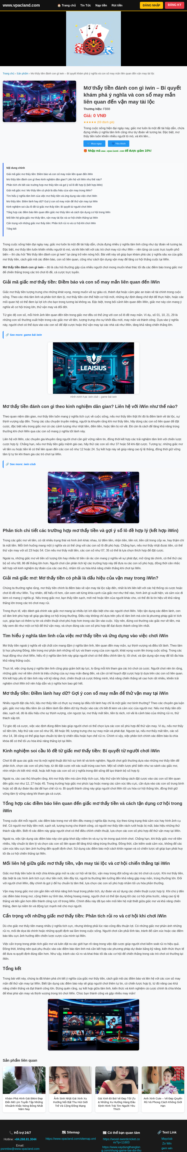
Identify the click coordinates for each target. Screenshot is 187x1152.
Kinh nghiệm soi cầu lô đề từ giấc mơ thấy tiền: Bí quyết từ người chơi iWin (49, 206)
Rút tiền (117, 5)
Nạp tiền (101, 5)
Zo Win (167, 1143)
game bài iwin (33, 334)
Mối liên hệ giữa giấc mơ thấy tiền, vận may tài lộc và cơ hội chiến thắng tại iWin (52, 217)
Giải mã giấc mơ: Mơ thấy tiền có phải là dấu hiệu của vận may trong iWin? (49, 190)
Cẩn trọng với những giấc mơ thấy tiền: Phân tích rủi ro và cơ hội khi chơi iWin (51, 223)
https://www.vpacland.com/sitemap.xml (71, 1138)
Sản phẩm (22, 73)
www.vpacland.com (21, 5)
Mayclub (166, 1138)
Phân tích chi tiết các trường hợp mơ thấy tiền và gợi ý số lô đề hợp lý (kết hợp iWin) (54, 184)
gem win (166, 1148)
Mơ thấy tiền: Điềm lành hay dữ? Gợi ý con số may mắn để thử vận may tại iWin (52, 201)
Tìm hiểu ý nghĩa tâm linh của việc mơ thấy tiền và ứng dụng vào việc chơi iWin (51, 195)
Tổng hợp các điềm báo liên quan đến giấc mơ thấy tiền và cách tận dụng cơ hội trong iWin (58, 212)
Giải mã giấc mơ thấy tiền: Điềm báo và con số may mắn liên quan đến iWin (49, 174)
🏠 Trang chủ (66, 5)
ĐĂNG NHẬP (151, 5)
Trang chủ (8, 73)
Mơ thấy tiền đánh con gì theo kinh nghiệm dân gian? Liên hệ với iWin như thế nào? (54, 179)
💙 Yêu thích (119, 143)
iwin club (30, 464)
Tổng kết (11, 228)
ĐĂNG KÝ (174, 4)
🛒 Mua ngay (94, 143)
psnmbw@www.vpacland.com (20, 1148)
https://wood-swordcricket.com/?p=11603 (121, 1141)
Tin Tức (85, 5)
